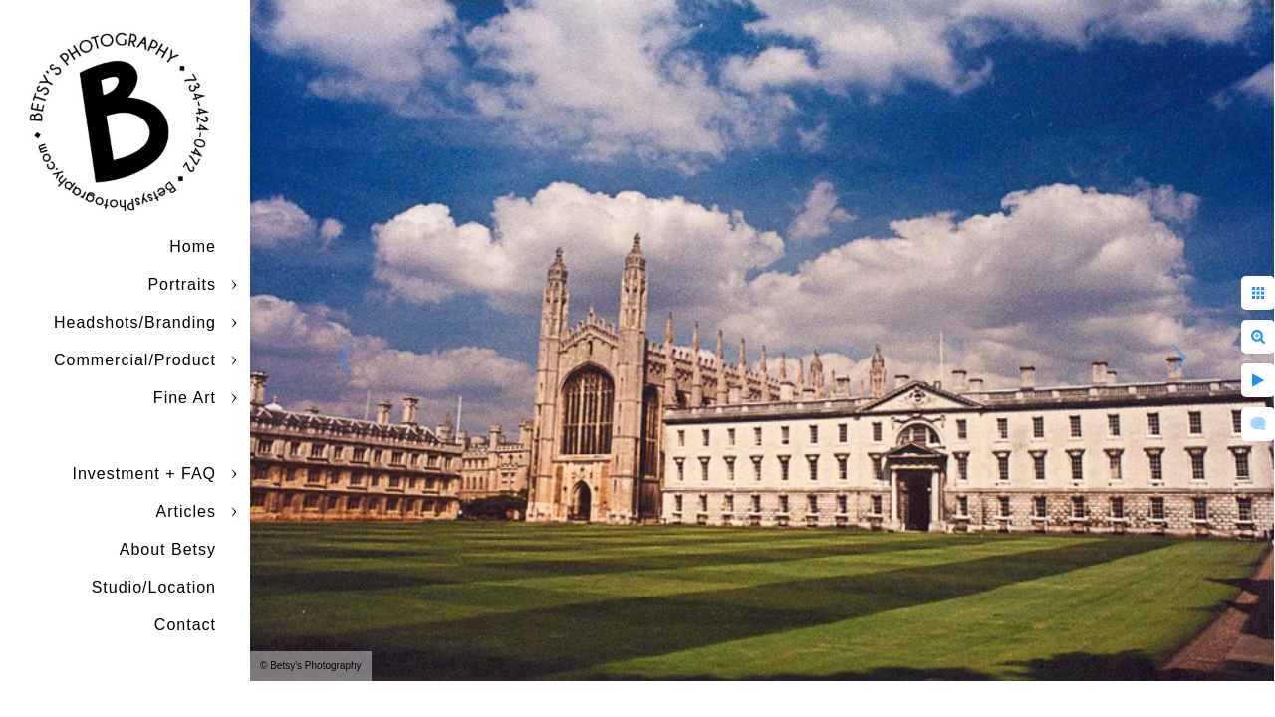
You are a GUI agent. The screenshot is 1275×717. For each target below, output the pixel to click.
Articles (186, 511)
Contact (185, 624)
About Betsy (168, 549)
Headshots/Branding (135, 322)
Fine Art (184, 397)
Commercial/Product (135, 360)
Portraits (181, 284)
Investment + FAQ (145, 473)
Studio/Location (154, 587)
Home (192, 246)
